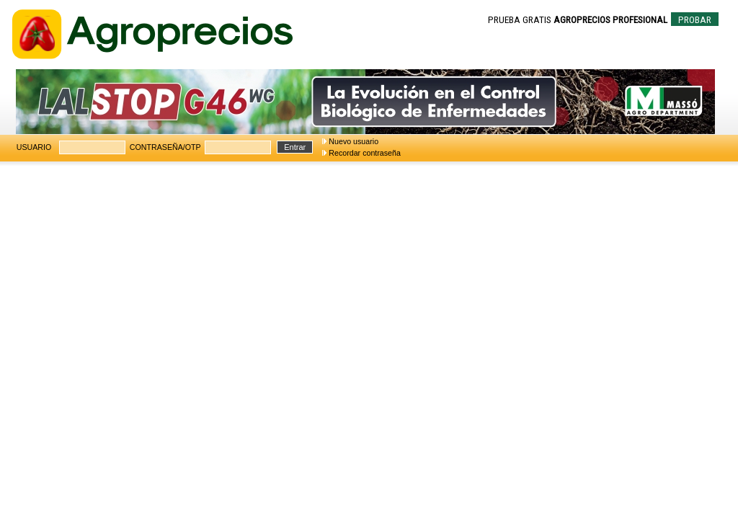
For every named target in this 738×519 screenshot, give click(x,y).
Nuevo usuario (353, 141)
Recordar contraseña (365, 152)
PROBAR (694, 19)
